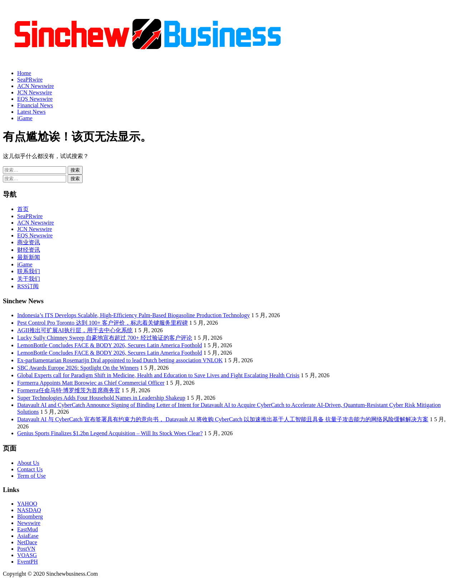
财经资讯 (28, 250)
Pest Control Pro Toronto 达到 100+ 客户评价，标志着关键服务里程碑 (102, 323)
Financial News (35, 105)
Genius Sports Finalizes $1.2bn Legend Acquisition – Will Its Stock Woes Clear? (110, 433)
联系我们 (28, 271)
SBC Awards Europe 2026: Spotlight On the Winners (77, 368)
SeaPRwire (30, 80)
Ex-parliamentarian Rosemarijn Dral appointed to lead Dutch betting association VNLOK (120, 360)
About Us (28, 463)
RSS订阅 (28, 286)
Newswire (28, 523)
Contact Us (30, 469)
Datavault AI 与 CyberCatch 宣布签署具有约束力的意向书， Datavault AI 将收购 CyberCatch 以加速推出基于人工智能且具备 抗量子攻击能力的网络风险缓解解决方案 (222, 419)
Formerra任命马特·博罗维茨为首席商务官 (68, 390)
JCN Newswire (34, 92)
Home (24, 73)
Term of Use (31, 476)
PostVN (26, 549)
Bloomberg (30, 516)
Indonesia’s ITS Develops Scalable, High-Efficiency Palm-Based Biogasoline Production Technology (133, 315)
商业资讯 (28, 242)
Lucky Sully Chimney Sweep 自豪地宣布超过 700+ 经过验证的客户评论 (104, 338)
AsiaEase (28, 536)
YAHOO (27, 504)
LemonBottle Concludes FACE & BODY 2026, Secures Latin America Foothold (109, 345)
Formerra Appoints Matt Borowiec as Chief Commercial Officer (91, 383)
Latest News (31, 112)
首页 (23, 209)
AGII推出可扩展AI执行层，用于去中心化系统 (75, 330)
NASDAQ (29, 510)
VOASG (27, 555)
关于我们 (28, 279)
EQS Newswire (35, 99)
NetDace (27, 542)
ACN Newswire (35, 86)
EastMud (27, 529)
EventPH (27, 562)
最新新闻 (28, 257)
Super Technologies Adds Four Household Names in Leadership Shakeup (101, 398)
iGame (25, 118)
